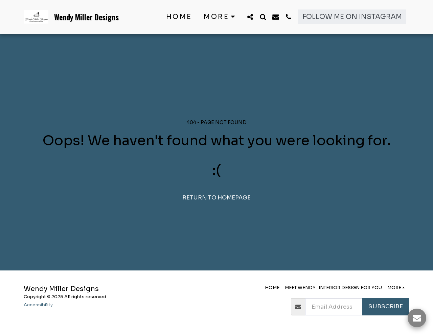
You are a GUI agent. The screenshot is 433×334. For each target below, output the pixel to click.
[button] (250, 16)
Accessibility (38, 305)
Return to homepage (216, 197)
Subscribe (385, 306)
